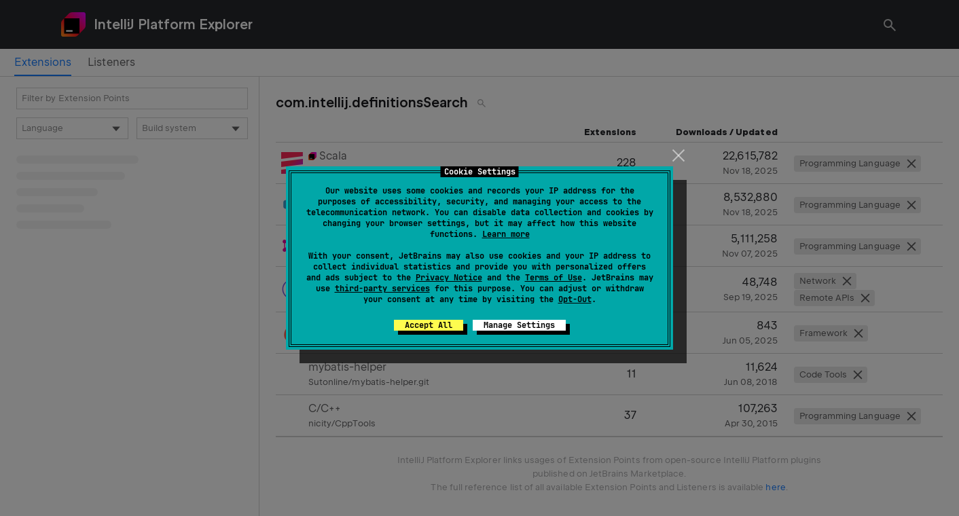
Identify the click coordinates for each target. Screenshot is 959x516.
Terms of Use (553, 277)
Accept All (428, 325)
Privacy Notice (449, 277)
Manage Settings (519, 325)
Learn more (506, 234)
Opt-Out (575, 299)
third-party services (382, 288)
